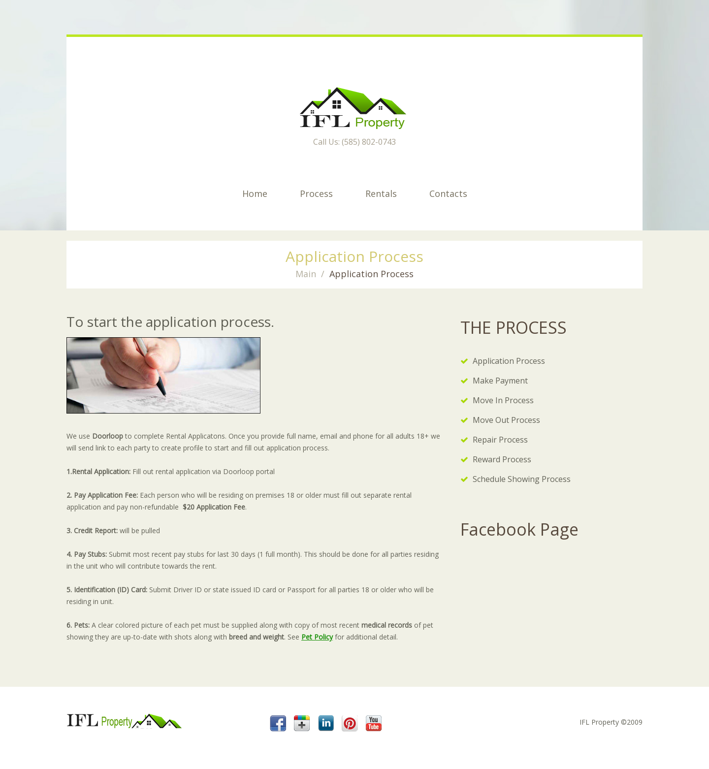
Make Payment (500, 380)
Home (254, 193)
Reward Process (502, 459)
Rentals (381, 193)
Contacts (448, 193)
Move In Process (503, 400)
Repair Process (500, 439)
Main (305, 274)
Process (316, 193)
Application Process (509, 360)
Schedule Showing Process (522, 479)
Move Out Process (506, 420)
